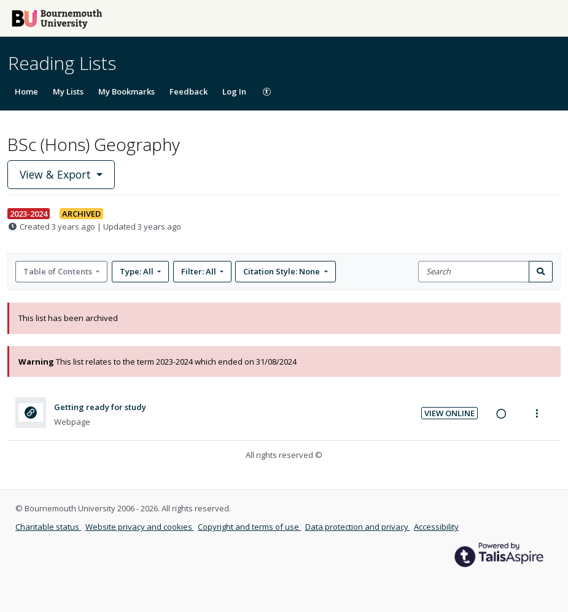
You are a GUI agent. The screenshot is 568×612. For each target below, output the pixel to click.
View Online (449, 413)
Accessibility (436, 526)
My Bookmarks (126, 91)
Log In (234, 91)
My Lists (68, 91)
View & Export (57, 174)
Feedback (188, 91)
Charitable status (48, 526)
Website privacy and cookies (139, 526)
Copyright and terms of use (249, 526)
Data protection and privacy (357, 526)
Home (26, 91)
